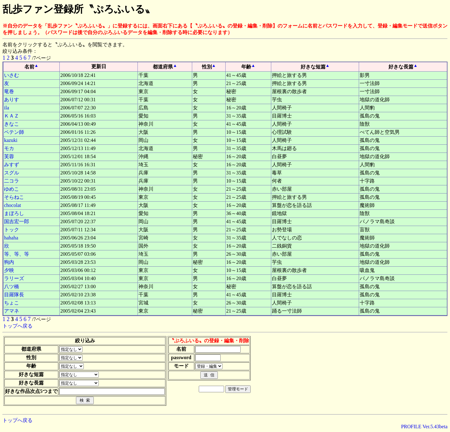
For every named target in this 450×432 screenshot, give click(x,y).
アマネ (11, 311)
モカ (9, 148)
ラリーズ (14, 278)
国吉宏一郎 (16, 221)
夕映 (9, 270)
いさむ (11, 75)
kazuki (11, 140)
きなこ (11, 124)
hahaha (11, 237)
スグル (11, 172)
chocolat (12, 205)
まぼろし (14, 213)
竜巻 (9, 91)
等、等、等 (16, 254)
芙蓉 (9, 156)
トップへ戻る (17, 326)
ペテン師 (14, 132)
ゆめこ (11, 189)
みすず (11, 164)
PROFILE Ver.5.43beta (424, 426)
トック (11, 229)
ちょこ (11, 302)
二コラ (11, 180)
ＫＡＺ (11, 115)
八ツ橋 (11, 286)
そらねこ (14, 197)
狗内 (9, 262)
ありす (11, 99)
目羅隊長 (14, 294)
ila (6, 107)
